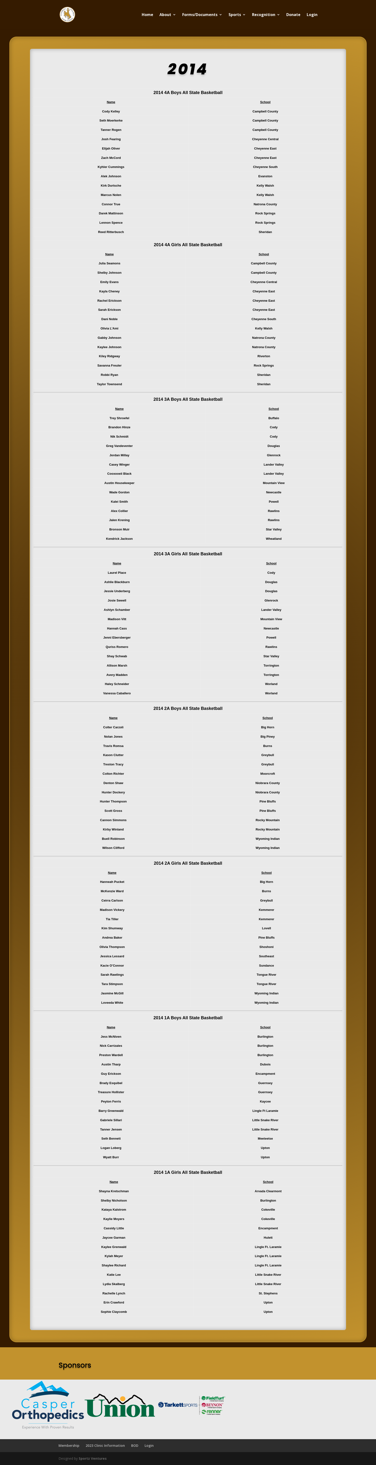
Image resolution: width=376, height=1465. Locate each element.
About (165, 15)
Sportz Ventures (93, 1458)
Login (312, 15)
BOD (134, 1445)
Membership (69, 1445)
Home (147, 15)
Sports (235, 15)
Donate (293, 15)
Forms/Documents (199, 15)
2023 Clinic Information (105, 1445)
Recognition (263, 15)
